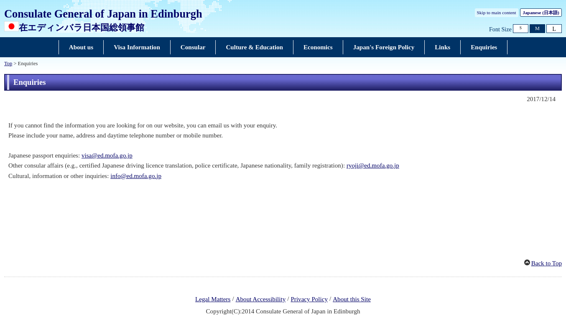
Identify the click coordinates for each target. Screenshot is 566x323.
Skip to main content (496, 12)
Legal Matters (212, 299)
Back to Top (546, 263)
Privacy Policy (309, 299)
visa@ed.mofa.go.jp (107, 155)
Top (8, 63)
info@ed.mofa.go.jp (135, 176)
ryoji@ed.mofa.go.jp (373, 165)
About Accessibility (261, 299)
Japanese (541, 12)
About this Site (352, 299)
